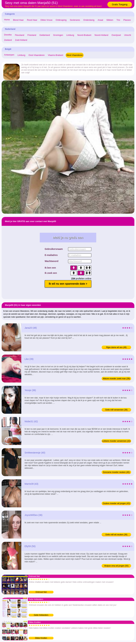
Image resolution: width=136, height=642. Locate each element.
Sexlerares (75, 20)
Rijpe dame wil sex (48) (116, 347)
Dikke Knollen (41, 638)
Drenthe (8, 35)
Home (7, 19)
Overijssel (116, 35)
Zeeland (8, 40)
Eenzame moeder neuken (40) (116, 472)
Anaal (100, 20)
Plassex (127, 20)
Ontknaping (61, 20)
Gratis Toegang (119, 4)
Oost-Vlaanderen (36, 55)
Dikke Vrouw (46, 20)
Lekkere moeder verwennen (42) (116, 441)
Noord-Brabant (84, 35)
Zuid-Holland (21, 40)
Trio (118, 20)
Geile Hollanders (41, 615)
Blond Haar (18, 20)
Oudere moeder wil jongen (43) (116, 503)
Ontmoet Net (41, 592)
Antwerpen (9, 55)
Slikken (109, 20)
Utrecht (127, 35)
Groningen (58, 35)
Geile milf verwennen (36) (116, 410)
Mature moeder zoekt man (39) (116, 378)
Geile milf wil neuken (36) (116, 534)
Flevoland (19, 35)
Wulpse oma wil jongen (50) (116, 566)
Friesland (31, 35)
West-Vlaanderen (74, 55)
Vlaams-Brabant (55, 55)
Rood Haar (32, 20)
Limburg (70, 35)
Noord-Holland (101, 35)
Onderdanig (88, 20)
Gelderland (44, 35)
